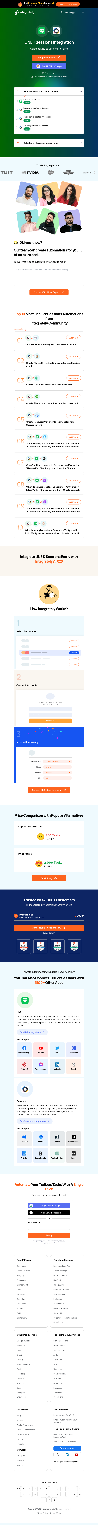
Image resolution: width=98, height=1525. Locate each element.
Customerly (22, 1318)
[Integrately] (24, 12)
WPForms (57, 1378)
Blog (19, 1415)
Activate (73, 337)
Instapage (57, 1388)
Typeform (57, 1359)
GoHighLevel (58, 1285)
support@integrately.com (65, 1461)
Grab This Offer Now (68, 4)
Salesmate (21, 1303)
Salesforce (21, 1266)
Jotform (56, 1355)
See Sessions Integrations (35, 1121)
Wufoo (56, 1364)
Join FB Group (67, 1448)
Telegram (21, 1392)
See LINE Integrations (32, 1032)
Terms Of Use (55, 1513)
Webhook (21, 1345)
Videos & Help (23, 1434)
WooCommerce (23, 1364)
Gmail (19, 1350)
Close (19, 1289)
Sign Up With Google (49, 66)
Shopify (20, 1355)
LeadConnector (60, 1275)
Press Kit (20, 1444)
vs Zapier (21, 1456)
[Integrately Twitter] (58, 1454)
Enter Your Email (34, 1223)
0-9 (18, 1488)
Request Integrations (26, 1430)
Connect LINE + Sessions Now (49, 790)
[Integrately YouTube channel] (76, 1454)
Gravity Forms (59, 1345)
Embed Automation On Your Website (65, 1421)
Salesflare (21, 1299)
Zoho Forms (58, 1392)
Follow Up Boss (23, 1270)
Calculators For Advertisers (65, 1441)
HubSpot (57, 1280)
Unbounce (57, 1369)
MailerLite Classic (60, 1308)
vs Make (20, 1460)
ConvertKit (58, 1313)
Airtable (20, 1383)
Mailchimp (57, 1299)
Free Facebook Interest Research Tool (63, 1435)
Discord (20, 1378)
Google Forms (59, 1350)
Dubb (19, 1313)
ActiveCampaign (60, 1270)
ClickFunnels (58, 1303)
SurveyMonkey (59, 1374)
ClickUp (20, 1359)
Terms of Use (52, 1243)
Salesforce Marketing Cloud (65, 1318)
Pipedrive (21, 1294)
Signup (20, 1439)
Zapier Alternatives (25, 1425)
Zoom (19, 1388)
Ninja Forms (58, 1383)
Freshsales (21, 1280)
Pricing (20, 1420)
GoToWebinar (59, 1294)
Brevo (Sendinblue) (61, 1289)
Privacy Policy (42, 1513)
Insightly (20, 1275)
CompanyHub (22, 1285)
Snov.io (20, 1308)
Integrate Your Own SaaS (63, 1415)
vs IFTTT (21, 1465)
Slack (19, 1369)
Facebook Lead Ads (61, 1266)
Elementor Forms (60, 1341)
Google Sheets (23, 1341)
